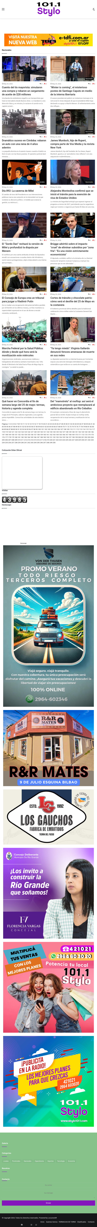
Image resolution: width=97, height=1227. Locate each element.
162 (51, 435)
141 (76, 432)
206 (6, 440)
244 (35, 443)
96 (30, 429)
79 (84, 427)
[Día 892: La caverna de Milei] (24, 172)
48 (14, 427)
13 (28, 424)
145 (89, 432)
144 (85, 432)
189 (44, 437)
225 (66, 440)
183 (25, 437)
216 (38, 440)
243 (31, 443)
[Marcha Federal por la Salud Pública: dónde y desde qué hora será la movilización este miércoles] (24, 329)
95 (28, 429)
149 (9, 435)
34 (76, 424)
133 (51, 432)
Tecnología (61, 1161)
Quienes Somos (52, 1222)
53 (25, 427)
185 (31, 437)
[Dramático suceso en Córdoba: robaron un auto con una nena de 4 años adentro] (24, 121)
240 (22, 443)
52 (23, 427)
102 (45, 429)
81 (89, 427)
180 (16, 437)
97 (32, 429)
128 (35, 432)
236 (9, 443)
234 (3, 443)
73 (70, 427)
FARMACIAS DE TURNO (67, 1222)
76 (77, 427)
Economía (71, 1161)
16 (35, 424)
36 (80, 424)
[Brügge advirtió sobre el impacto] (72, 225)
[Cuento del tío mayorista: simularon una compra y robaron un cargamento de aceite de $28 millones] (24, 68)
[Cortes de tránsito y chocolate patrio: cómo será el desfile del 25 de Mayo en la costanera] (72, 279)
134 (54, 432)
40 (89, 424)
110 (71, 429)
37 (82, 424)
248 (47, 443)
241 (25, 443)
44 (5, 427)
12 (26, 424)
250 (54, 443)
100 (39, 429)
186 (35, 437)
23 (51, 424)
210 (19, 440)
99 (37, 429)
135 (57, 432)
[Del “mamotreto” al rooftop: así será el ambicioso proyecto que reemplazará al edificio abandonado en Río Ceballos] (72, 382)
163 (54, 435)
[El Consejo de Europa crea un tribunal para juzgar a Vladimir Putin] (24, 279)
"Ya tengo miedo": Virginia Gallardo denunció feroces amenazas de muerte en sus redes (72, 352)
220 (51, 440)
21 (46, 424)
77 (79, 427)
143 (82, 432)
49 (16, 427)
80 (86, 427)
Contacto (6, 1179)
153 (22, 435)
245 (38, 443)
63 (48, 427)
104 (52, 429)
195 (63, 437)
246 (41, 443)
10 (21, 424)
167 (66, 435)
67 (57, 427)
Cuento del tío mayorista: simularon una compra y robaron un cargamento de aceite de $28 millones (23, 91)
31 (69, 424)
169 (73, 435)
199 (76, 437)
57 (34, 427)
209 (16, 440)
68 (59, 427)
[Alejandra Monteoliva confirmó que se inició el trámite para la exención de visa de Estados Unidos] (72, 172)
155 (28, 435)
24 (53, 424)
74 (73, 427)
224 (63, 440)
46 (10, 427)
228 (76, 440)
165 (60, 435)
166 (63, 435)
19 (42, 424)
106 (58, 429)
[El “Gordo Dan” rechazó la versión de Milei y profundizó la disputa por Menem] (24, 225)
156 (31, 435)
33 (73, 424)
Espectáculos (39, 1161)
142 (79, 432)
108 (64, 429)
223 (60, 440)
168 (70, 435)
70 (64, 427)
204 (92, 437)
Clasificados (81, 1222)
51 (21, 427)
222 (57, 440)
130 (41, 432)
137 (63, 432)
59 (39, 427)
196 (66, 437)
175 (92, 435)
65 (52, 427)
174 (89, 435)
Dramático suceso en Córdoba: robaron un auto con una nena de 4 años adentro (24, 144)
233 (92, 440)
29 (64, 424)
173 (85, 435)
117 (93, 429)
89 (14, 429)
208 (12, 440)
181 (19, 437)
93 (23, 429)
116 (90, 429)
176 (3, 437)
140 (73, 432)
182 (22, 437)
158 (38, 435)
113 (80, 429)
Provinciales (16, 1161)
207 (9, 440)
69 (61, 427)
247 (44, 443)
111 (74, 429)
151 (16, 435)
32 (71, 424)
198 (73, 437)
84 (3, 429)
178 (9, 437)
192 (54, 437)
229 (79, 440)
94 (25, 429)
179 (12, 437)
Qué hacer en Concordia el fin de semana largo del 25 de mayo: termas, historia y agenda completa (23, 405)
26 (58, 424)
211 (22, 440)
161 (47, 435)
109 (68, 429)
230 (82, 440)
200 (79, 437)
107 (61, 429)
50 (19, 427)
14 (30, 424)
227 (73, 440)
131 (44, 432)
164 (57, 435)
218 (44, 440)
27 (60, 424)
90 (16, 429)
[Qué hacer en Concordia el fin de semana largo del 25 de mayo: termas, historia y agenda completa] (24, 382)
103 (48, 429)
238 (16, 443)
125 (25, 432)
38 (85, 424)
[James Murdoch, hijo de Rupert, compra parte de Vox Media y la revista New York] (72, 121)
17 (37, 424)
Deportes (50, 1161)
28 (62, 424)
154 (25, 435)
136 (60, 432)
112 (77, 429)
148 (6, 435)
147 (3, 435)
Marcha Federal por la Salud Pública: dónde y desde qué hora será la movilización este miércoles (22, 352)
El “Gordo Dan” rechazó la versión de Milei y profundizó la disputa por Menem (22, 247)
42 (94, 424)
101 (42, 429)
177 (6, 437)
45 (7, 427)
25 (55, 424)
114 (83, 429)
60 (41, 427)
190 (47, 437)
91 (19, 429)
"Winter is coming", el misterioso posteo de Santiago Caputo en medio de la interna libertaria (71, 91)
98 (34, 429)
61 (43, 427)
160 (44, 435)
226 (70, 440)
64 (50, 427)
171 (79, 435)
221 (54, 440)
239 (19, 443)
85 (5, 429)
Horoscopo (23, 543)
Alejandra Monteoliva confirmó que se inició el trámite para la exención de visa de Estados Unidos (71, 194)
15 (33, 424)
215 (35, 440)
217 (41, 440)
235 (6, 443)
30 (67, 424)
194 (60, 437)
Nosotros (6, 1168)
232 (89, 440)
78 (82, 427)
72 (68, 427)
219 (47, 440)
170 (76, 435)
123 (19, 432)
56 (32, 427)
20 (44, 424)
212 (25, 440)
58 (37, 427)
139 (70, 432)
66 (55, 427)
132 (47, 432)
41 (91, 424)
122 (16, 432)
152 (19, 435)
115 (87, 429)
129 (38, 432)
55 (30, 427)
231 (85, 440)
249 (51, 443)
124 (22, 432)
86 (7, 429)
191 (51, 437)
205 (3, 440)
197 (70, 437)
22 (49, 424)
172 (82, 435)
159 (41, 435)
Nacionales (27, 1161)
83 (93, 427)
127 (31, 432)
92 (21, 429)
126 (28, 432)
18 (40, 424)
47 (12, 427)
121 (12, 432)
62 (46, 427)
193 (57, 437)
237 (12, 443)
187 (38, 437)
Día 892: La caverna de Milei (18, 190)
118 (3, 432)
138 (66, 432)
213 (28, 440)
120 (9, 432)
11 (24, 424)
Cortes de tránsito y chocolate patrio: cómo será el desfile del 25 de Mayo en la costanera (72, 301)
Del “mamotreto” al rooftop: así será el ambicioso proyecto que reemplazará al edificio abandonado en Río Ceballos (72, 405)
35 (78, 424)
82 (91, 427)
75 (75, 427)
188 (41, 437)
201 (82, 437)
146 (92, 432)
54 (28, 427)
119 (6, 432)
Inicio (42, 1222)
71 (66, 427)
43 (3, 427)
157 (35, 435)
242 (28, 443)
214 (31, 440)
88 (12, 429)
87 (10, 429)
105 (55, 429)
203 (89, 437)
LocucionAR (52, 1218)
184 (28, 437)
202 (85, 437)
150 (12, 435)
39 (87, 424)
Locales (6, 1161)
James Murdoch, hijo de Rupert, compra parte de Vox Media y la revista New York (72, 144)
